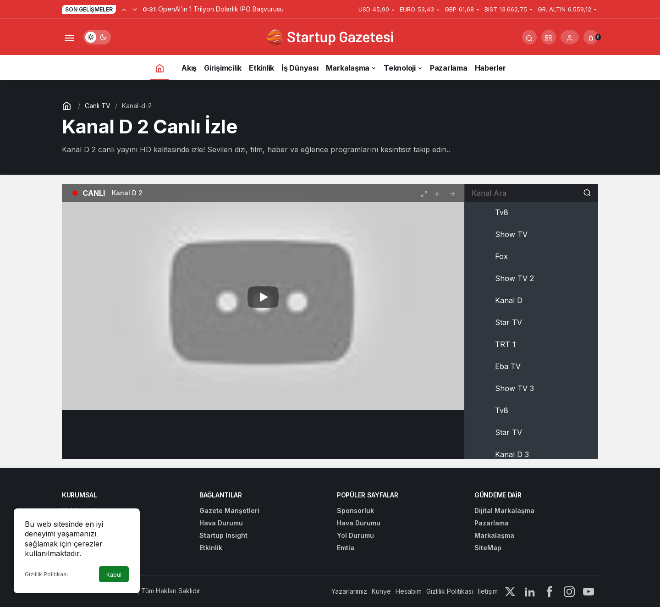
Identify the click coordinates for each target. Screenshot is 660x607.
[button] (548, 37)
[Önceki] (123, 9)
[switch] (97, 37)
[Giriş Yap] (570, 37)
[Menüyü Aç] (69, 37)
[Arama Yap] (529, 37)
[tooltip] (437, 193)
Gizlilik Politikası (46, 574)
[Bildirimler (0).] (590, 37)
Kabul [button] (113, 574)
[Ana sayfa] (159, 68)
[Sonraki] (134, 9)
